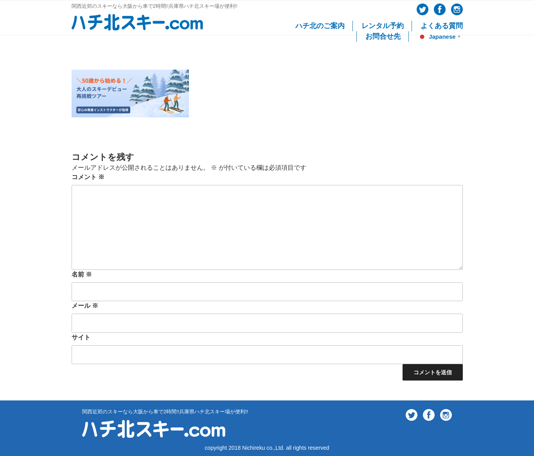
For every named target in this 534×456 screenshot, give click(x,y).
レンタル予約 (382, 26)
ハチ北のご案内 (320, 26)
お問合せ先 (383, 36)
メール (85, 305)
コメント (88, 177)
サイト (81, 337)
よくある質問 (442, 26)
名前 (82, 274)
